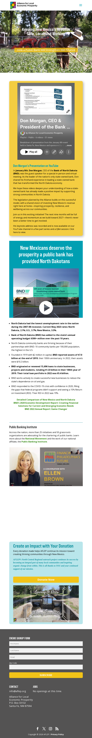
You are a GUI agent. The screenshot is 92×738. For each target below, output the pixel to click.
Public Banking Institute (34, 441)
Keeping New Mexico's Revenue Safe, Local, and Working (46, 31)
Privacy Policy (57, 734)
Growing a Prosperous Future (65, 55)
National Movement (36, 438)
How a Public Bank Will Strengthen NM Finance (46, 50)
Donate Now (45, 579)
